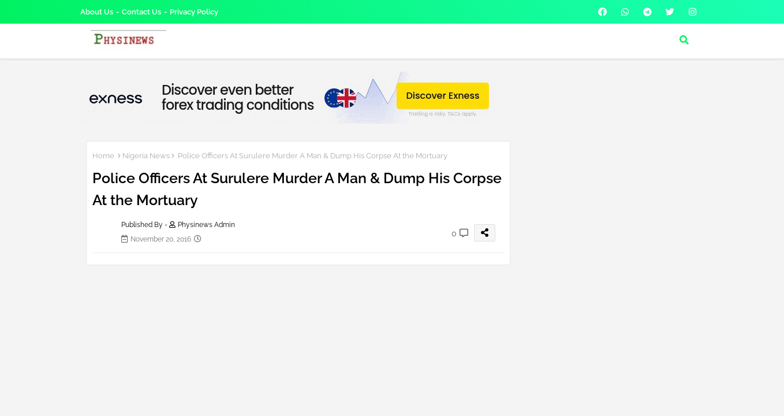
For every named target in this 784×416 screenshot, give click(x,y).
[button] (684, 39)
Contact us (141, 12)
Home (103, 155)
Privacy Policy (194, 12)
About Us (96, 12)
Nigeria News (146, 155)
